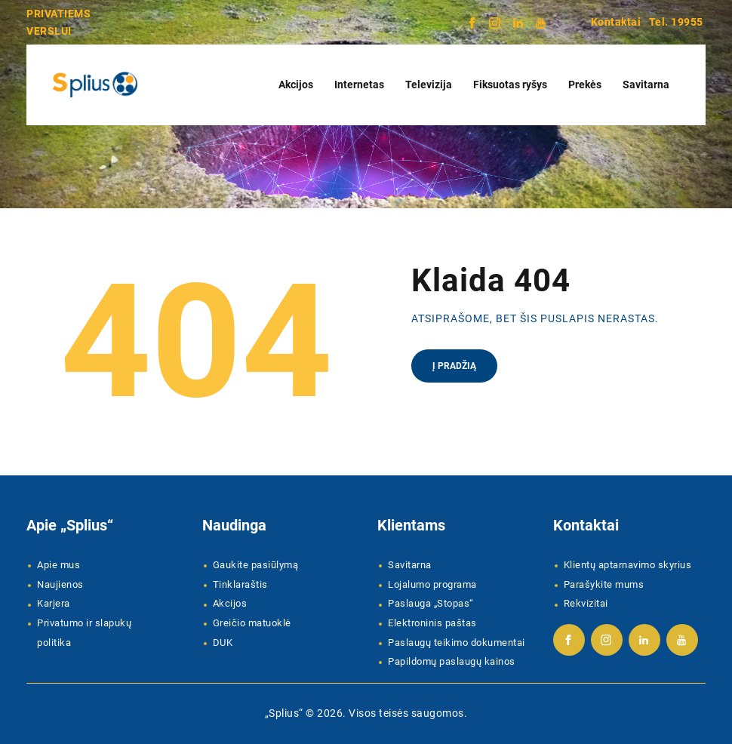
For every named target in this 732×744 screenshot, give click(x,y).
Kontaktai (616, 22)
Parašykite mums (604, 584)
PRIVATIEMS (58, 14)
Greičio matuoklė (252, 623)
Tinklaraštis (240, 584)
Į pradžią (454, 366)
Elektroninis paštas (432, 623)
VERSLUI (49, 31)
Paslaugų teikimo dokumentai (456, 642)
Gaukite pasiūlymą (256, 564)
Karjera (53, 603)
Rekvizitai (586, 603)
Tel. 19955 (676, 22)
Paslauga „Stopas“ (431, 603)
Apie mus (58, 564)
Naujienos (60, 584)
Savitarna (410, 564)
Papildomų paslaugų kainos (451, 661)
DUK (223, 642)
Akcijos (230, 603)
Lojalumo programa (432, 584)
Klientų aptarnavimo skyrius (628, 564)
